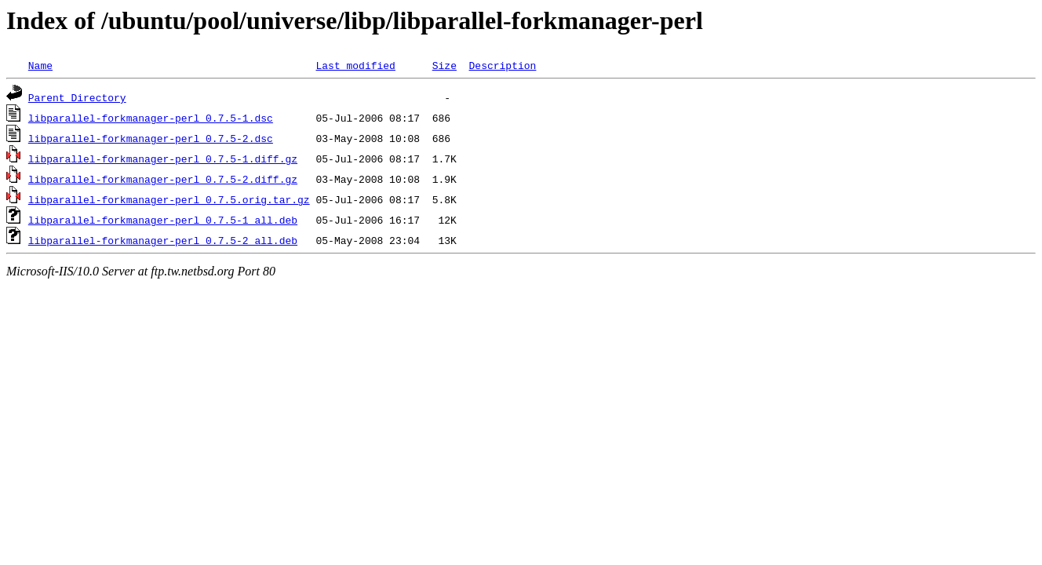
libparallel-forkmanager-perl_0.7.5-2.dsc (150, 138)
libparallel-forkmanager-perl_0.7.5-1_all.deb (162, 220)
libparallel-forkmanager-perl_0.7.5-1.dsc (150, 118)
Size (444, 65)
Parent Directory (77, 97)
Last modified (355, 65)
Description (502, 65)
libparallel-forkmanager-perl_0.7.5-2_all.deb (162, 240)
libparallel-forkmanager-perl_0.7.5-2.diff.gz (162, 179)
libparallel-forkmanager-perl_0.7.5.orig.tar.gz (169, 199)
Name (40, 65)
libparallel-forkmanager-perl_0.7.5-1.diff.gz (162, 158)
